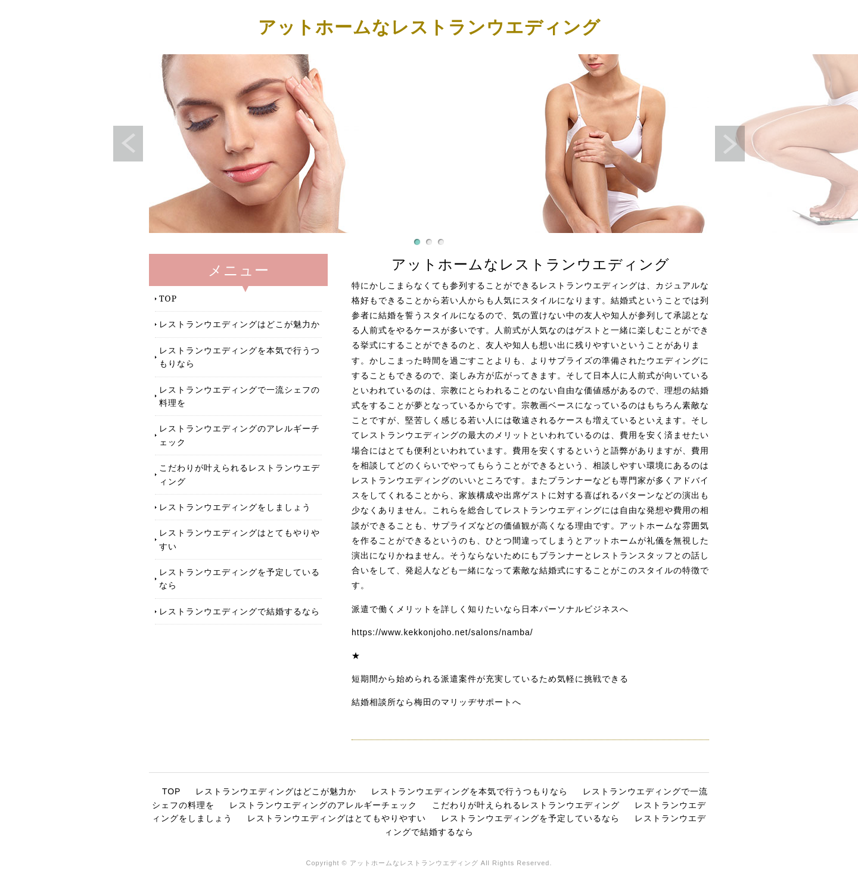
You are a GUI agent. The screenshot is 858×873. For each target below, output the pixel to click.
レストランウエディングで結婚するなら (239, 611)
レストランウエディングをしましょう (235, 506)
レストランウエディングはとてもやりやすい (239, 539)
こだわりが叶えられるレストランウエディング (239, 474)
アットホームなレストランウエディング (429, 26)
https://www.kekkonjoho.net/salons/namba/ (442, 632)
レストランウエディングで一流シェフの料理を (239, 396)
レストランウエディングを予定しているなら (239, 578)
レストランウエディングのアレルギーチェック (239, 434)
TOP (168, 298)
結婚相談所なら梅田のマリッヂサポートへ (436, 702)
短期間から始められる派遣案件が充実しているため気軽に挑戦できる (490, 679)
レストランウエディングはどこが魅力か (239, 324)
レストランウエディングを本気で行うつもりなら (239, 356)
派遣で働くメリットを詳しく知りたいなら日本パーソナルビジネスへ (490, 609)
